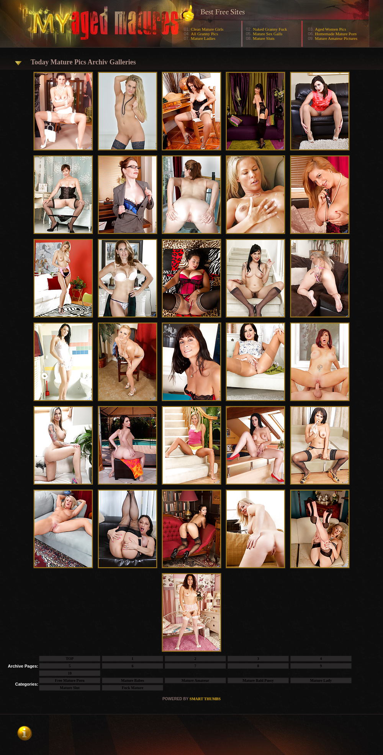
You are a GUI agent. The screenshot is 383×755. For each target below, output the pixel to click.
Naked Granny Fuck (270, 29)
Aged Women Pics (330, 29)
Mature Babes (132, 680)
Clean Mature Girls (207, 29)
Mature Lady (321, 680)
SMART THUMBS (205, 699)
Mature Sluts (264, 38)
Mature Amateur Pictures (336, 38)
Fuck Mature (132, 688)
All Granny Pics (204, 33)
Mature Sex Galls (267, 33)
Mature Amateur (195, 680)
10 (70, 673)
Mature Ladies (203, 38)
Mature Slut (70, 688)
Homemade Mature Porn (336, 33)
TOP (70, 659)
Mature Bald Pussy (258, 680)
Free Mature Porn (69, 680)
